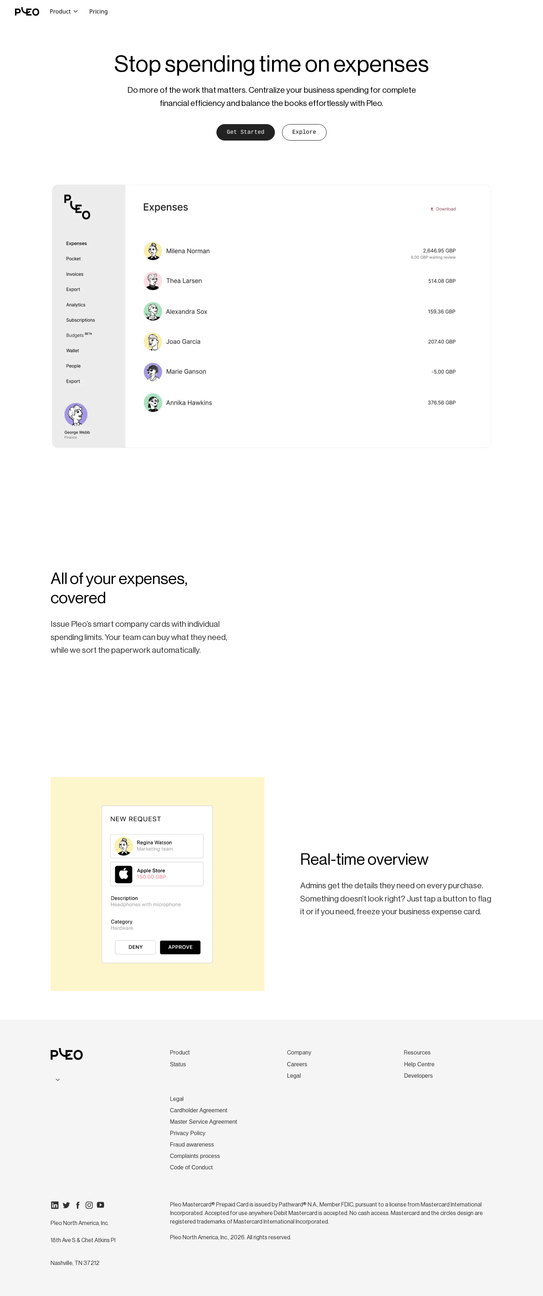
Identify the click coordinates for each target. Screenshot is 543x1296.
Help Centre (419, 1064)
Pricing (98, 11)
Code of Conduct (191, 1167)
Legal (294, 1076)
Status (178, 1064)
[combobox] (92, 1079)
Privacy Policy (188, 1133)
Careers (297, 1064)
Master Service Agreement (203, 1122)
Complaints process (195, 1156)
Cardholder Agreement (198, 1110)
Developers (418, 1076)
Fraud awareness (192, 1145)
